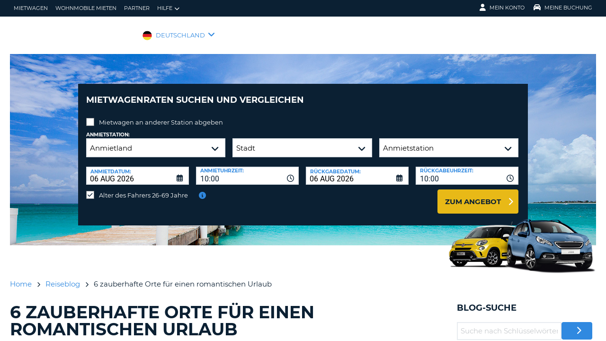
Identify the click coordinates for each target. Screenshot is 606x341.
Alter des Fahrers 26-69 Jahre (143, 188)
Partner (137, 8)
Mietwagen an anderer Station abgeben (161, 115)
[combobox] (247, 169)
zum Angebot (473, 194)
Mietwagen (31, 8)
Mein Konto (502, 7)
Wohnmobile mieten (85, 8)
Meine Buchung (563, 7)
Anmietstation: (108, 128)
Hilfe (168, 8)
